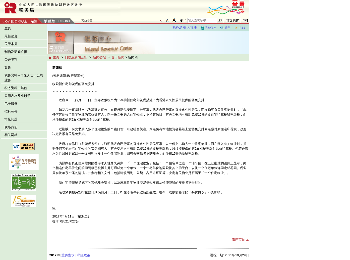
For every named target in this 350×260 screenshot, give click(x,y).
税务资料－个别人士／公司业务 (23, 77)
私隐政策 (83, 255)
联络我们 (10, 127)
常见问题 (10, 119)
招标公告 (10, 111)
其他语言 (86, 20)
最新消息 (10, 36)
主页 (7, 28)
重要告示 (67, 255)
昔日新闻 (117, 57)
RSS (239, 28)
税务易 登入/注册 (185, 27)
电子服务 (10, 103)
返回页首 (238, 240)
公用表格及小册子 (17, 96)
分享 (225, 28)
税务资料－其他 (15, 88)
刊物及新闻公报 (15, 52)
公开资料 (10, 59)
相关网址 (10, 135)
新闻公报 (99, 57)
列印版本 (208, 28)
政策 (7, 67)
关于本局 (10, 44)
